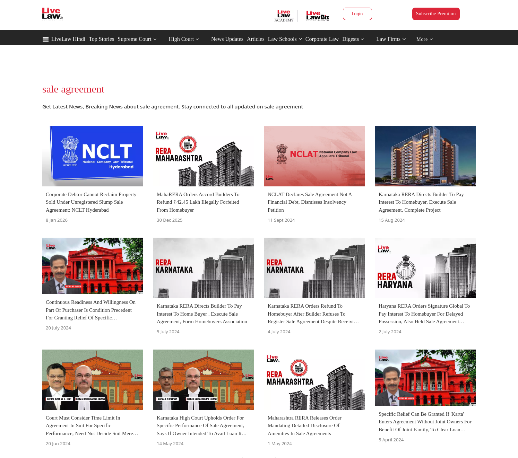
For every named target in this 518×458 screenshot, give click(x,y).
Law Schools (285, 39)
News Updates (227, 39)
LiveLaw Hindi (68, 39)
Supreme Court (134, 39)
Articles (256, 39)
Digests (350, 39)
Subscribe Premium (436, 13)
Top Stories (101, 39)
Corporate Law (322, 39)
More (424, 39)
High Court (181, 39)
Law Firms (391, 39)
